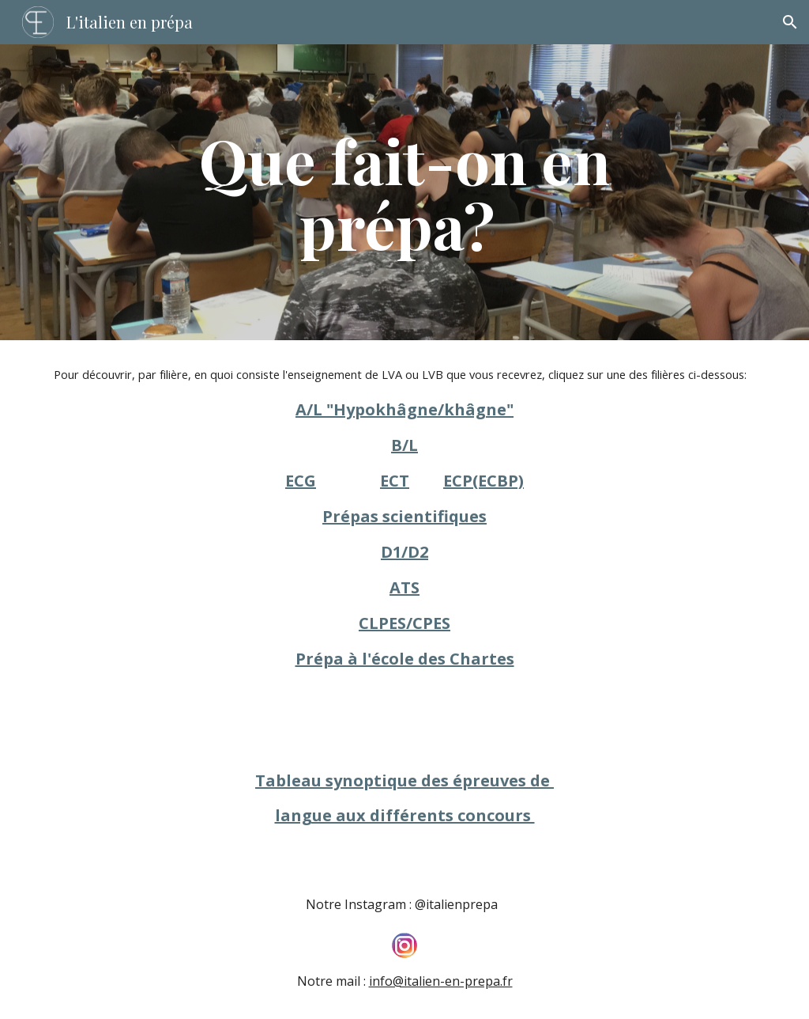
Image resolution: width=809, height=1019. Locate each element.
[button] (790, 22)
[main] (404, 192)
